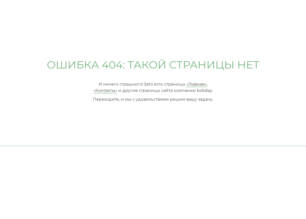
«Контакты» (105, 90)
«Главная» (196, 84)
